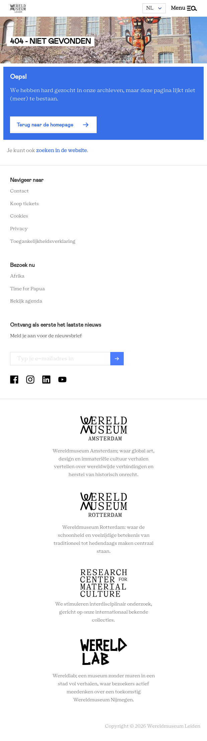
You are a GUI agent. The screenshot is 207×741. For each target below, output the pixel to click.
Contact (19, 191)
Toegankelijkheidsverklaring (43, 241)
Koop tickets (24, 204)
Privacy (19, 229)
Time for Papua (27, 289)
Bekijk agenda (26, 301)
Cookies (19, 216)
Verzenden (117, 358)
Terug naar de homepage (45, 124)
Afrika (17, 276)
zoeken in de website (61, 150)
